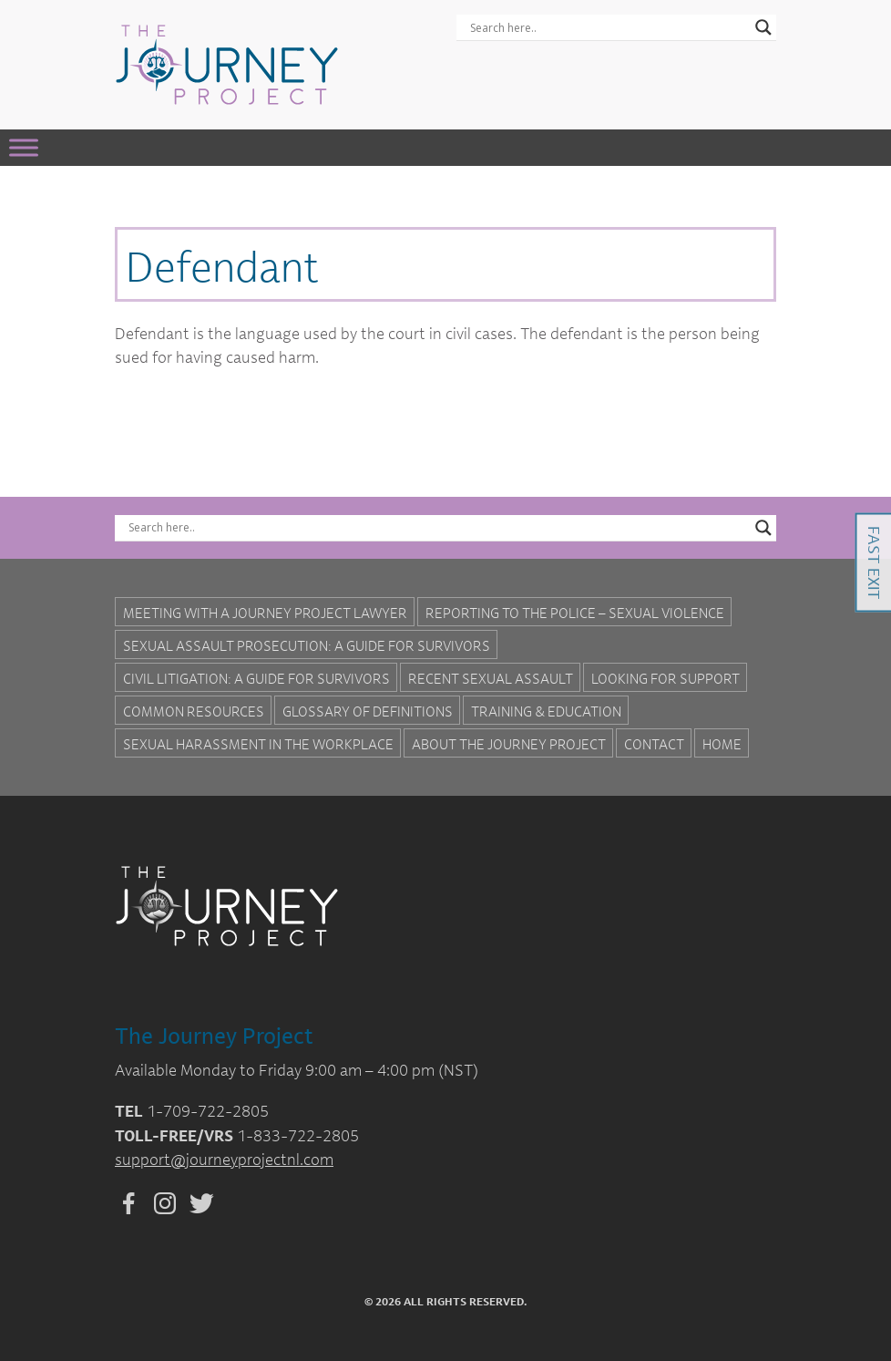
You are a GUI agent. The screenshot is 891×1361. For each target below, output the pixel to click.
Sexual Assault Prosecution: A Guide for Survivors (306, 645)
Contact (654, 744)
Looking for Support (665, 678)
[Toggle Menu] (23, 147)
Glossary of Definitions (367, 711)
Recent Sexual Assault (490, 678)
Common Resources (193, 711)
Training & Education (546, 711)
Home (722, 744)
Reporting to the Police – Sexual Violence (574, 612)
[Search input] (608, 27)
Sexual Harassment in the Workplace (258, 744)
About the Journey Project (509, 744)
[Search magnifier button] (763, 27)
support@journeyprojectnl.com (224, 1159)
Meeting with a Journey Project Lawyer (265, 612)
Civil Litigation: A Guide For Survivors (256, 678)
